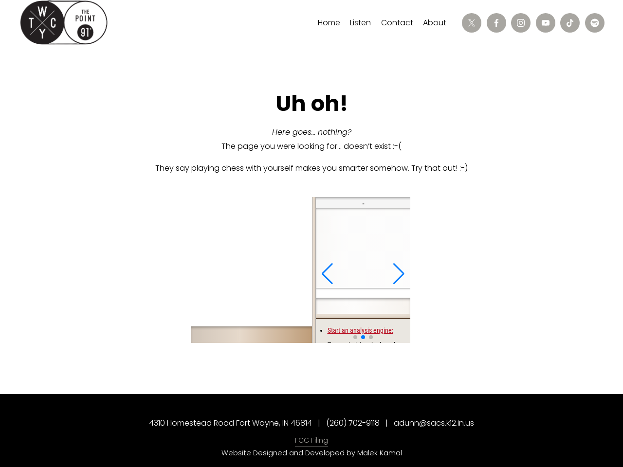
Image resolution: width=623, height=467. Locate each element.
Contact (397, 22)
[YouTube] (545, 23)
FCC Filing (311, 440)
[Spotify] (595, 23)
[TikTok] (570, 23)
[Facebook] (496, 23)
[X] (471, 23)
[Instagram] (521, 23)
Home (329, 22)
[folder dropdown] (360, 23)
